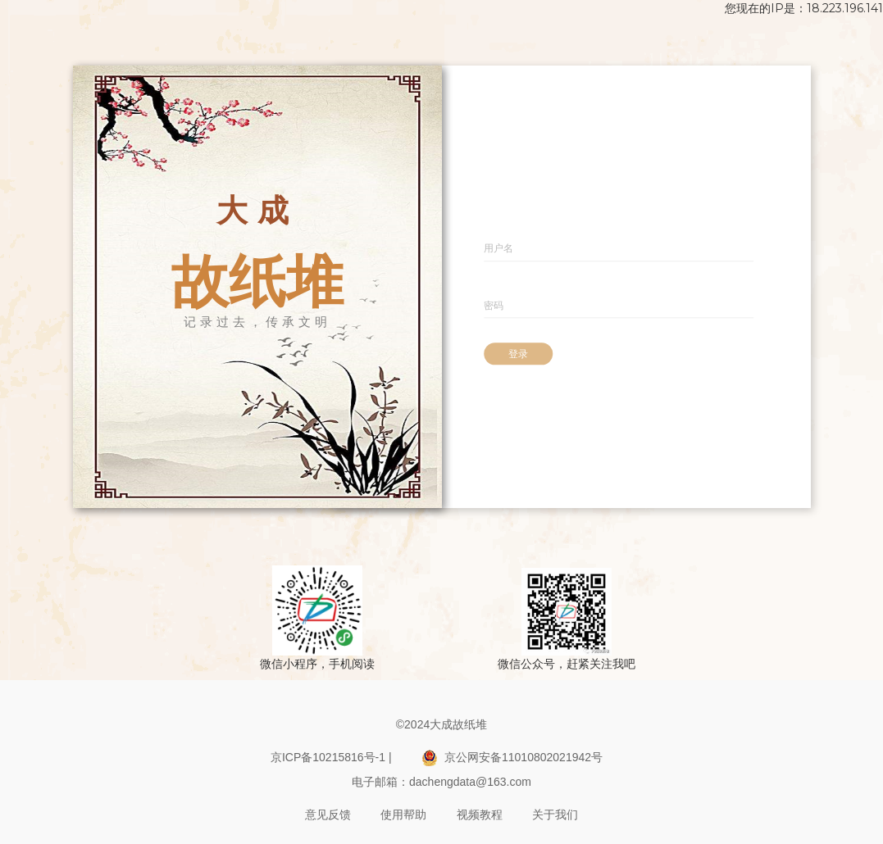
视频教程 (480, 814)
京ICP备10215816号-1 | (331, 757)
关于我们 (555, 814)
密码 (493, 305)
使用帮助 (403, 814)
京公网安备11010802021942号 (512, 758)
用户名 (498, 248)
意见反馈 (328, 814)
